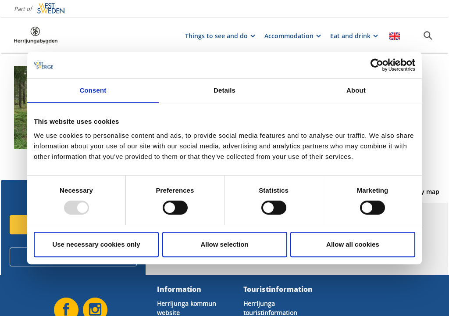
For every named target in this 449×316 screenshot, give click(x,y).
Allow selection (224, 244)
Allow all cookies (352, 244)
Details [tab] (224, 90)
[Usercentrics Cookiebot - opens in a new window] (377, 65)
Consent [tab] (93, 90)
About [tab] (356, 90)
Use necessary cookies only (96, 244)
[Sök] (428, 35)
